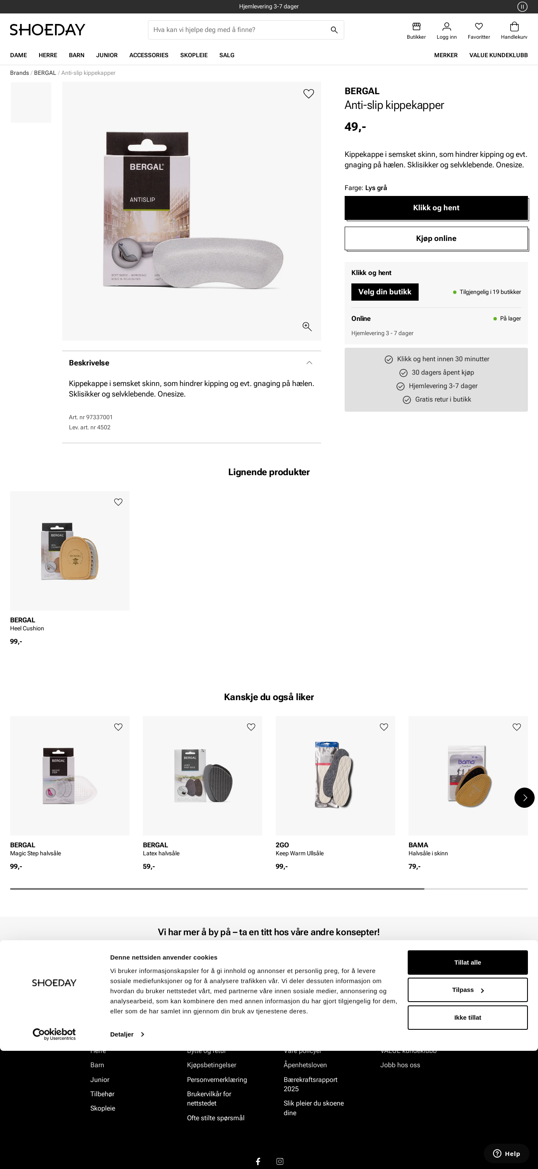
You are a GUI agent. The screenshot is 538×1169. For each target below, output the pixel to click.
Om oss (391, 1036)
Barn (76, 55)
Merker (446, 55)
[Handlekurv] (514, 31)
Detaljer (122, 1152)
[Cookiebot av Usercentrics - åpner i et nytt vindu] (54, 1152)
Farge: (366, 188)
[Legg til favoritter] (308, 94)
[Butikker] (416, 31)
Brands (19, 72)
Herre (48, 55)
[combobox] (239, 29)
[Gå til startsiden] (47, 29)
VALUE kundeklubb (498, 55)
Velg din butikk (385, 291)
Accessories (149, 55)
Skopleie (194, 55)
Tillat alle (467, 1080)
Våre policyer (303, 1050)
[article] (69, 564)
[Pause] (521, 6)
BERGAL (45, 72)
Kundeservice (206, 1036)
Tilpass (468, 1107)
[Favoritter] (479, 31)
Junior (107, 55)
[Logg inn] (446, 31)
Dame (18, 55)
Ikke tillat (467, 1135)
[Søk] (334, 30)
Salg (227, 55)
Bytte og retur (206, 1050)
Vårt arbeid (300, 1036)
